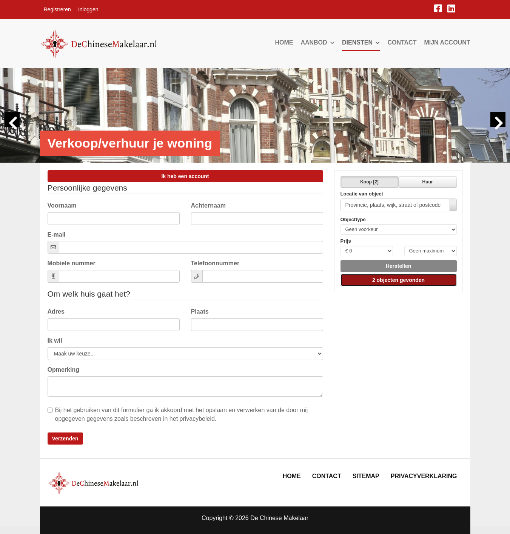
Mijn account (447, 42)
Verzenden (65, 439)
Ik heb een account (185, 176)
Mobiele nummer (72, 263)
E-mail (57, 234)
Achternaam (208, 205)
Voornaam (62, 205)
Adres (56, 311)
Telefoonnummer (215, 263)
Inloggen (88, 9)
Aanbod (317, 42)
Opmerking (63, 369)
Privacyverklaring (424, 476)
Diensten (361, 42)
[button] (399, 266)
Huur (427, 182)
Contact (401, 42)
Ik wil (55, 340)
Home (284, 42)
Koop (369, 182)
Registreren (57, 9)
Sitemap (366, 476)
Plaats (200, 311)
